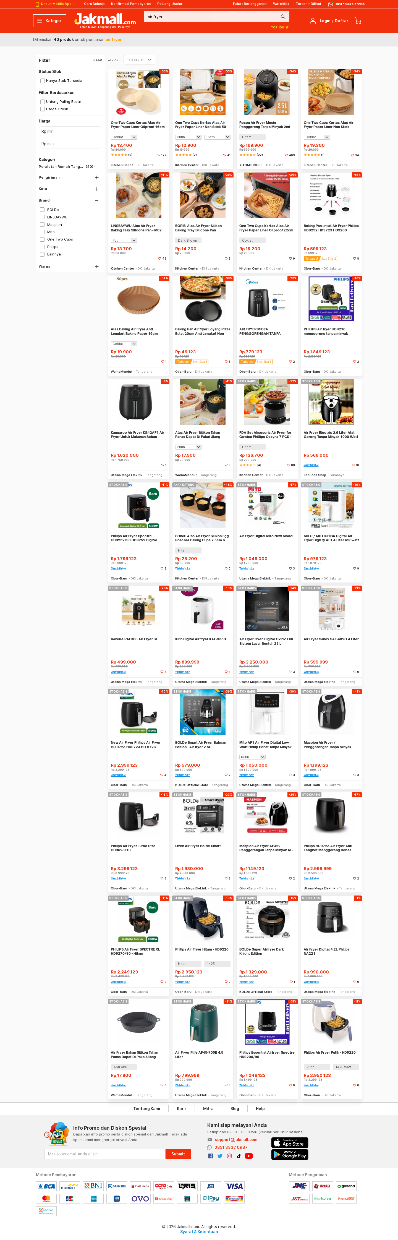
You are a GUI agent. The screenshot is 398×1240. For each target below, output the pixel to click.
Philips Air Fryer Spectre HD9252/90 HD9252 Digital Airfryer (134, 538)
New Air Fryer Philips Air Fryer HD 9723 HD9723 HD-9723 (136, 744)
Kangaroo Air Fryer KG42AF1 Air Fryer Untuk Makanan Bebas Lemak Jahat (137, 434)
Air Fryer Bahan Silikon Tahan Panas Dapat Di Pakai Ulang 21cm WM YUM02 (134, 1054)
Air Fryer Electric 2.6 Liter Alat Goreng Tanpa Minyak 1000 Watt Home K (331, 434)
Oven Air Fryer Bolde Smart (198, 846)
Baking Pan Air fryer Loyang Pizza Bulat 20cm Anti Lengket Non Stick (202, 331)
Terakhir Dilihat (308, 4)
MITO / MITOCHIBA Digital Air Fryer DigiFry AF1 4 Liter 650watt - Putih (331, 538)
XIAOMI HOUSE (251, 165)
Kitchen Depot (122, 165)
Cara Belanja (94, 4)
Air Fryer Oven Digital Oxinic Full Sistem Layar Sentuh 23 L (266, 641)
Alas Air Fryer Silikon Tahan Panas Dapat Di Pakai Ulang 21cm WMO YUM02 (197, 434)
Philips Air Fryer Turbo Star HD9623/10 (133, 848)
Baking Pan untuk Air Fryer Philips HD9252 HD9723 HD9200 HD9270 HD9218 (331, 228)
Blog (235, 1108)
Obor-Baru (312, 268)
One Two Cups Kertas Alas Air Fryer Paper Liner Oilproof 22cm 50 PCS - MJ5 (266, 228)
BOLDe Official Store (191, 785)
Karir (181, 1108)
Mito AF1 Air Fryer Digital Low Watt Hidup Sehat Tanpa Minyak (265, 744)
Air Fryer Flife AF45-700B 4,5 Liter (199, 1054)
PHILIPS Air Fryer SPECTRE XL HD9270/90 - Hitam (135, 951)
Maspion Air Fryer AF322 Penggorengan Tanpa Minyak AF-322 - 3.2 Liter (266, 848)
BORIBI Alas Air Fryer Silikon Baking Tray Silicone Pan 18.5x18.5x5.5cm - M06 (198, 228)
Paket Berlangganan (249, 4)
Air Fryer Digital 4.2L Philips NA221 (327, 951)
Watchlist (281, 4)
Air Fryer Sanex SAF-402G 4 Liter (331, 639)
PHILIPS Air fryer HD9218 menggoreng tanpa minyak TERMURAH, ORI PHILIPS (326, 331)
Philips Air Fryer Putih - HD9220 (330, 1052)
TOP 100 (280, 27)
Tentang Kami (146, 1108)
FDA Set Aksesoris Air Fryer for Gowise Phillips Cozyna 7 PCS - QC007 (265, 434)
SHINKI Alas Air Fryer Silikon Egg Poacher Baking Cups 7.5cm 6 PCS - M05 (202, 538)
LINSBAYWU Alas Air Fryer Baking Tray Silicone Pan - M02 (136, 228)
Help (260, 1108)
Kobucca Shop (315, 475)
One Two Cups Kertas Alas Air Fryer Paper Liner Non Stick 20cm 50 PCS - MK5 (329, 125)
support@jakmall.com (236, 1139)
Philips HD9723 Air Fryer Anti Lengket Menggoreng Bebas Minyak (328, 848)
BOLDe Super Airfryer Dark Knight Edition (261, 951)
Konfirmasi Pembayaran (131, 4)
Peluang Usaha (169, 4)
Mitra (208, 1108)
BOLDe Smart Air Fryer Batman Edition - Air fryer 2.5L (200, 744)
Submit (178, 1154)
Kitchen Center (186, 165)
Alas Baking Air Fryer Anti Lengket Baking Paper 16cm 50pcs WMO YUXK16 (134, 331)
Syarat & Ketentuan (199, 1231)
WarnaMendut (121, 372)
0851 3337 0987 (231, 1147)
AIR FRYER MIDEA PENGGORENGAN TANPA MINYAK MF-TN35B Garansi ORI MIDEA (265, 331)
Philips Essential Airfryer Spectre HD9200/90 (267, 1054)
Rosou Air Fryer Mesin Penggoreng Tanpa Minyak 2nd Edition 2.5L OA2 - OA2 (264, 125)
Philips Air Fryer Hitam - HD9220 (202, 949)
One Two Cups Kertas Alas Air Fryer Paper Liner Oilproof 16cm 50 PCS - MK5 (138, 125)
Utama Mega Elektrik (126, 475)
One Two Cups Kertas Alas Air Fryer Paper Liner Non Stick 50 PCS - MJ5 (200, 125)
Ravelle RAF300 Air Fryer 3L (134, 639)
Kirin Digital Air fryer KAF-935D (200, 639)
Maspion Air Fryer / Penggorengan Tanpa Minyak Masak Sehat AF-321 (327, 744)
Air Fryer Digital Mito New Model (266, 536)
